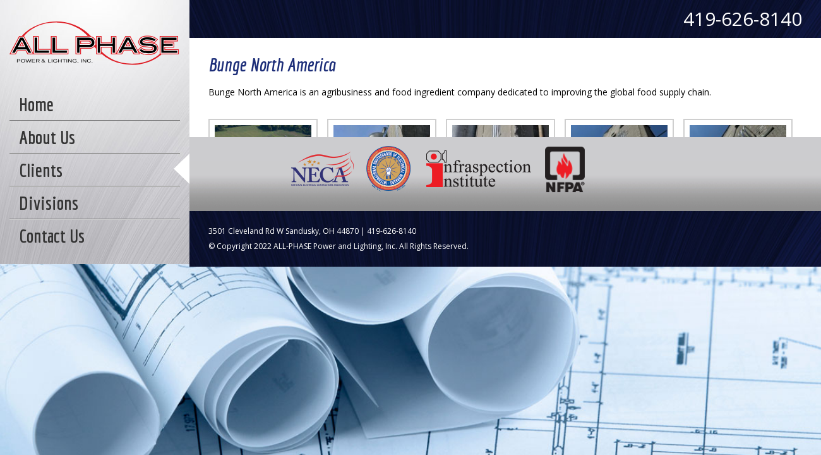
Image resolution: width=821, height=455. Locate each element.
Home (36, 104)
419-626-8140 (742, 19)
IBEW (389, 168)
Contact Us (52, 235)
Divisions (48, 203)
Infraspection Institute (478, 168)
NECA (323, 168)
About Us (47, 137)
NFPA (565, 168)
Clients (41, 170)
